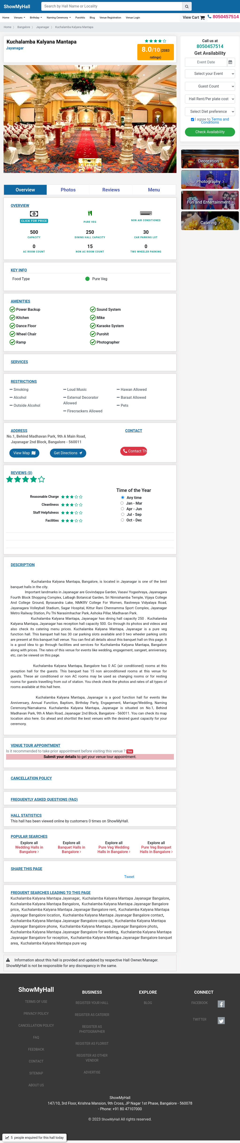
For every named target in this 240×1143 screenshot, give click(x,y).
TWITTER (209, 1020)
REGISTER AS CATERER (92, 1015)
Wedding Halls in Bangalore (29, 849)
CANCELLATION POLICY (36, 1025)
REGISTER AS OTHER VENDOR (92, 1058)
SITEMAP (36, 1073)
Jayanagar (15, 48)
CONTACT (36, 1061)
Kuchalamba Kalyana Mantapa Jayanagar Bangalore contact (113, 915)
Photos (68, 190)
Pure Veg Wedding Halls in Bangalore (114, 849)
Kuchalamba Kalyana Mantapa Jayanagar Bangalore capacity (61, 921)
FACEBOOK (208, 1003)
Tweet (129, 877)
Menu (154, 190)
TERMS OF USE (36, 1002)
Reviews (111, 190)
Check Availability (210, 132)
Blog (92, 17)
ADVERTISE (92, 1072)
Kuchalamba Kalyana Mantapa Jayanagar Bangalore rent (69, 909)
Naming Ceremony (58, 17)
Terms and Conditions (215, 121)
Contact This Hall (135, 451)
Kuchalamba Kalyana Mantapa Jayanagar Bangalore (125, 898)
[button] (17, 123)
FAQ (36, 1037)
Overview (25, 190)
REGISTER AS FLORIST (92, 1043)
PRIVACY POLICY (36, 1013)
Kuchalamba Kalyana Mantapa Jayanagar (45, 898)
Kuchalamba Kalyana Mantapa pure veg (53, 943)
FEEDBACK (36, 1049)
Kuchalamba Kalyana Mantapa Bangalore (45, 904)
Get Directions (68, 453)
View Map (24, 453)
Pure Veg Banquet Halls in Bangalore (156, 849)
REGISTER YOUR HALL (92, 1003)
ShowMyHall (17, 6)
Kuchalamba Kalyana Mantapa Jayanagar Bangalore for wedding (64, 932)
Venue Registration (110, 17)
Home (5, 17)
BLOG (148, 1003)
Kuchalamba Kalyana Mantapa (41, 42)
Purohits (80, 17)
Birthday (35, 17)
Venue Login (133, 17)
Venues (18, 17)
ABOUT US (36, 1085)
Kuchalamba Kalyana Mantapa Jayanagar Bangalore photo (108, 926)
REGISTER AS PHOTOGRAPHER (92, 1029)
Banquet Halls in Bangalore (71, 849)
